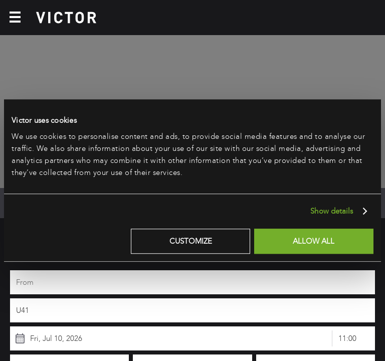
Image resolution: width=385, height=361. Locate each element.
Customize (190, 241)
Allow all (313, 241)
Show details (331, 211)
